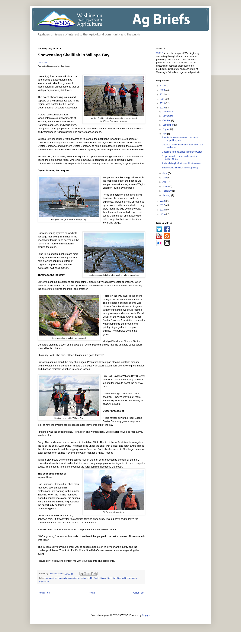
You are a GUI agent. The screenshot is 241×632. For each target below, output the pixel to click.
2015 (162, 214)
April (165, 182)
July (164, 133)
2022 (162, 94)
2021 (162, 99)
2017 (162, 205)
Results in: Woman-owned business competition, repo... (180, 138)
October (166, 120)
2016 (162, 209)
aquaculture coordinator (68, 578)
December (168, 111)
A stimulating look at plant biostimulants (181, 163)
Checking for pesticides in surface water (182, 152)
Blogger (146, 615)
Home (92, 592)
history (103, 578)
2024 (162, 85)
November (168, 116)
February (167, 191)
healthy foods (93, 578)
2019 (162, 107)
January (166, 195)
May (164, 177)
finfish (83, 578)
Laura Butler (42, 63)
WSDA (159, 53)
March (165, 186)
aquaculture (51, 578)
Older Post (138, 592)
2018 (162, 201)
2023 (162, 90)
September (168, 125)
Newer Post (44, 592)
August (166, 129)
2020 (162, 103)
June (165, 173)
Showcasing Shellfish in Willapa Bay (180, 167)
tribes (109, 578)
